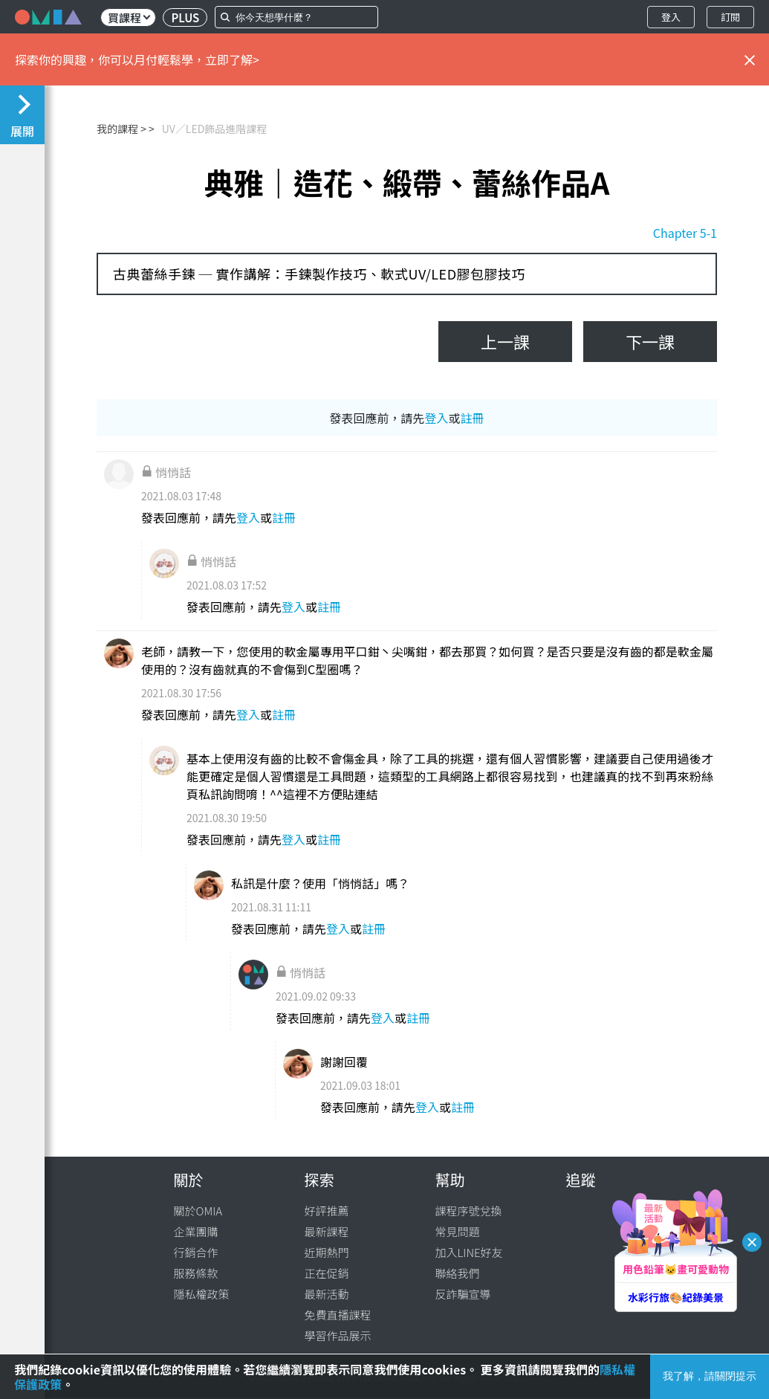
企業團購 (196, 1231)
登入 (671, 17)
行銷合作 (196, 1252)
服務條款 (196, 1273)
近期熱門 (327, 1252)
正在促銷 (327, 1273)
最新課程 (327, 1231)
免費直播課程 (338, 1314)
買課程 (129, 17)
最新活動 (327, 1294)
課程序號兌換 (468, 1210)
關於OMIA (198, 1210)
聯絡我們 (457, 1273)
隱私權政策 (202, 1294)
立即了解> (232, 59)
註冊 (472, 418)
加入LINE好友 (469, 1252)
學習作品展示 (338, 1335)
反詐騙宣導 (463, 1294)
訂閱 (730, 17)
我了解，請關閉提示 (709, 1376)
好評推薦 (327, 1210)
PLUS (185, 17)
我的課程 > (121, 128)
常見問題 (457, 1231)
